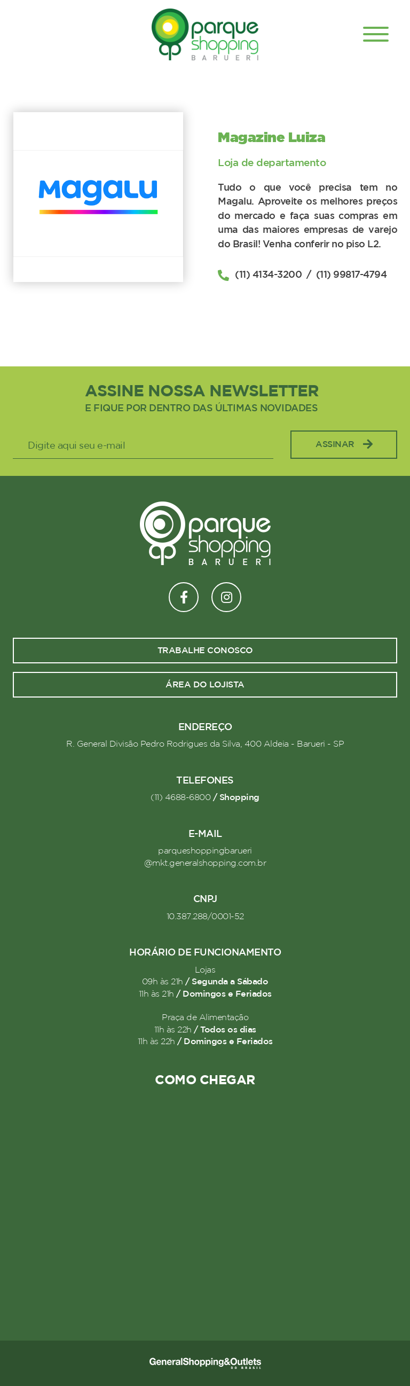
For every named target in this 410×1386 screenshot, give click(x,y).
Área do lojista (205, 684)
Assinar (344, 444)
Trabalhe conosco (205, 650)
